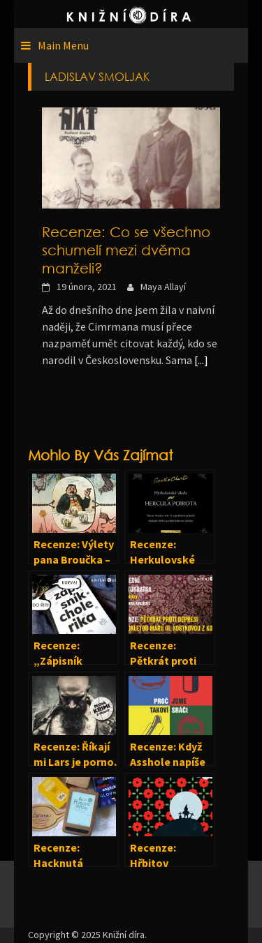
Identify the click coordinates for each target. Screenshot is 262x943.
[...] (201, 360)
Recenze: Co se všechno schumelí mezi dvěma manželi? (126, 249)
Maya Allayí (163, 286)
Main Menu (63, 45)
